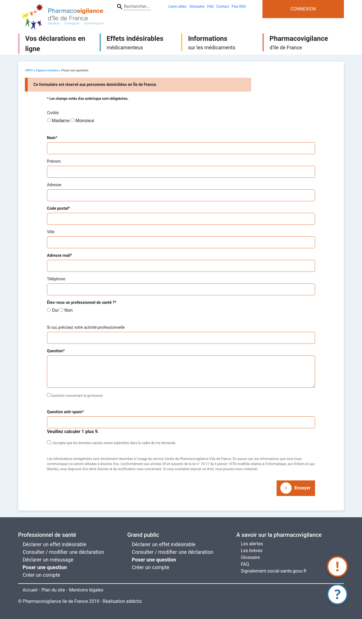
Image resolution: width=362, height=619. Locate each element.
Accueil (30, 590)
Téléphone (56, 279)
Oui (55, 310)
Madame (61, 120)
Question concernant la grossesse (77, 396)
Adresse (54, 185)
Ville (51, 232)
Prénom (54, 161)
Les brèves (251, 550)
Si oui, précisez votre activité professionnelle (86, 327)
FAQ (245, 564)
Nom (52, 138)
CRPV (29, 70)
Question (56, 351)
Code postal (58, 208)
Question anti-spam (65, 412)
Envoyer (302, 488)
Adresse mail (59, 255)
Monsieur (85, 120)
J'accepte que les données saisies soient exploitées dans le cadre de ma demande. (113, 443)
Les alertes (252, 543)
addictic (134, 601)
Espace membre (47, 70)
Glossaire (250, 557)
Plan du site (53, 590)
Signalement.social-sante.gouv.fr (274, 571)
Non (68, 310)
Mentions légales (86, 590)
